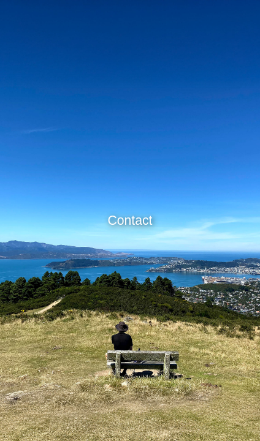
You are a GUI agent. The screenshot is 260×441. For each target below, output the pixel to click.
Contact (129, 220)
